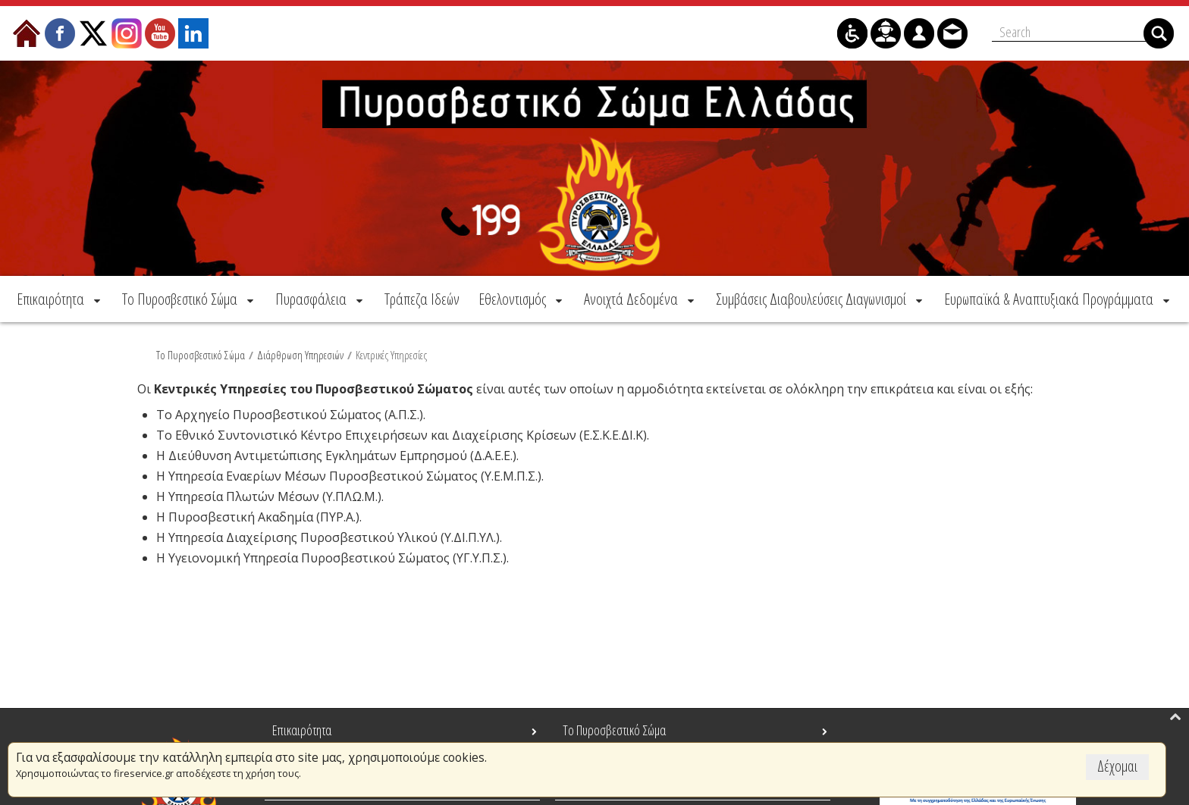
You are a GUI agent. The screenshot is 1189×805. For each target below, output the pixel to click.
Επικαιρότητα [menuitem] (301, 730)
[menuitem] (60, 298)
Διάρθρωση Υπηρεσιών (300, 354)
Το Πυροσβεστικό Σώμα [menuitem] (614, 730)
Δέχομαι (1117, 766)
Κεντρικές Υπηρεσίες (391, 354)
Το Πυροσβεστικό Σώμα (200, 354)
